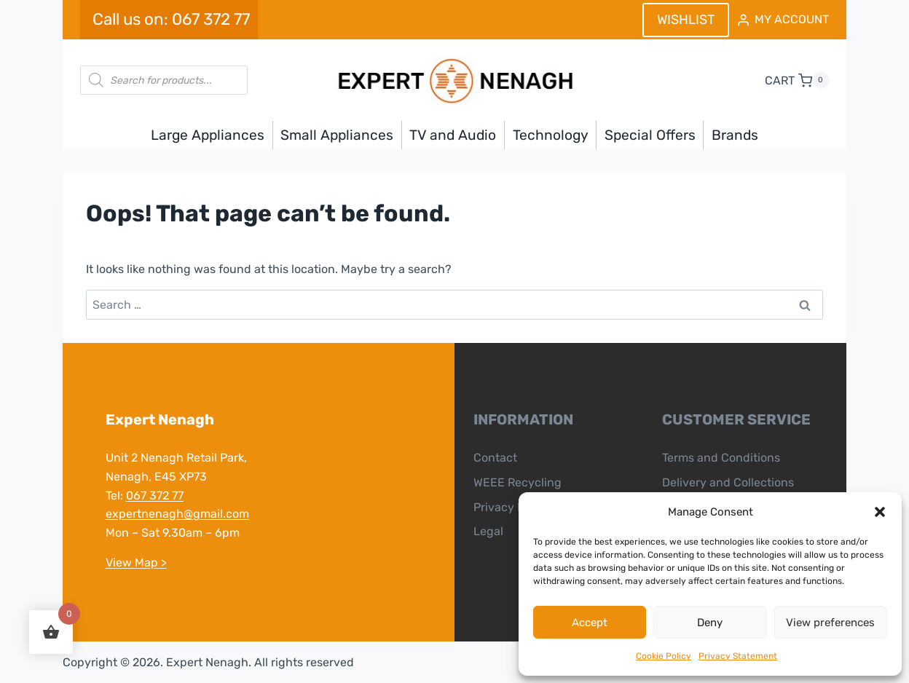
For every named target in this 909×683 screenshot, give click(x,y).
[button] (880, 512)
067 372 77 (154, 495)
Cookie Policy (663, 656)
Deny (710, 622)
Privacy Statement (738, 656)
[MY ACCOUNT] (782, 20)
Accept (589, 622)
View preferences (830, 622)
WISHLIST (686, 20)
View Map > (135, 562)
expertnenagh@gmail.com (176, 514)
